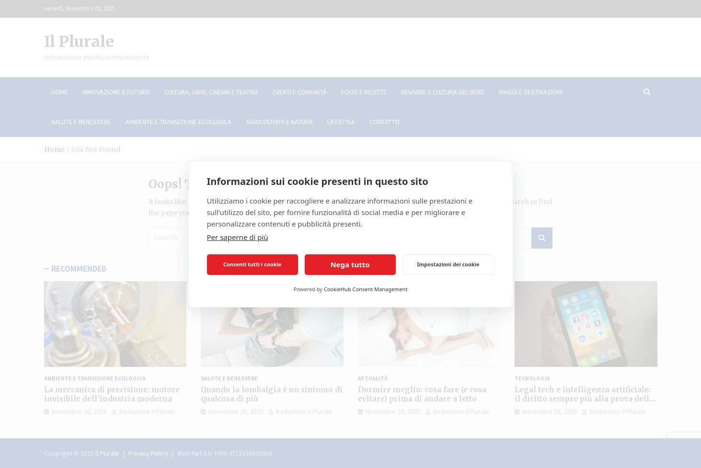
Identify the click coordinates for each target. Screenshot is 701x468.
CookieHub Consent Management (366, 289)
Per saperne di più (237, 237)
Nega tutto (349, 264)
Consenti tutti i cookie (252, 264)
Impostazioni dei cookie (448, 264)
